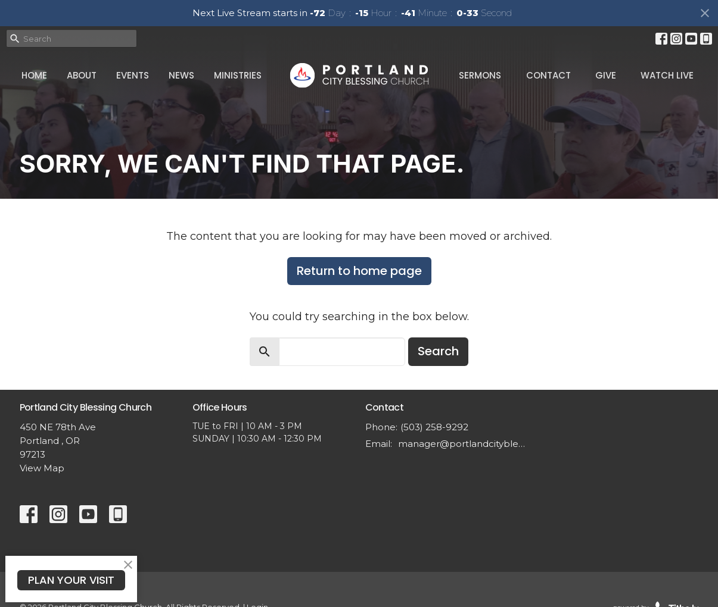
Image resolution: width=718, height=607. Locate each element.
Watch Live (667, 75)
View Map (42, 468)
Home (34, 75)
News (181, 75)
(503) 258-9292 (434, 427)
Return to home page (359, 270)
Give (605, 75)
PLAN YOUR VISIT (71, 579)
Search (438, 351)
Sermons (480, 75)
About (82, 75)
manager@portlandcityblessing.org (462, 443)
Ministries (238, 75)
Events (132, 75)
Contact (548, 75)
